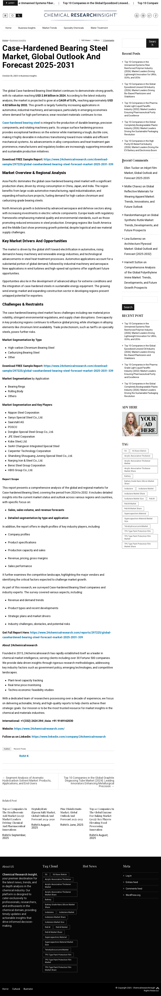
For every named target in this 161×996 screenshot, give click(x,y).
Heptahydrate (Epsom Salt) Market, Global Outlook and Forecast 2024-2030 (43, 814)
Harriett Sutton (133, 262)
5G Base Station (139, 451)
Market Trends (49, 28)
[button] (5, 15)
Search (152, 43)
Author (7, 749)
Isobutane (128, 489)
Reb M (152, 499)
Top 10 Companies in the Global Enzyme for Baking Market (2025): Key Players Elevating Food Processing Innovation (101, 819)
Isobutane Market (146, 489)
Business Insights (27, 28)
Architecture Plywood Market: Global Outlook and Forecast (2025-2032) (140, 249)
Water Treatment (99, 28)
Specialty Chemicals (74, 28)
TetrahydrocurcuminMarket (136, 526)
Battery (127, 476)
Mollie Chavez (133, 186)
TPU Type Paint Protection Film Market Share (137, 545)
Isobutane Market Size (134, 499)
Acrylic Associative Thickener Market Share (137, 469)
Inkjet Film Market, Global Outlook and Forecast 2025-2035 (140, 173)
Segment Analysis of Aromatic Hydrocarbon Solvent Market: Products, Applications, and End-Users (26, 780)
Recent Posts (20, 749)
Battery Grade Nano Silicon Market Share (139, 482)
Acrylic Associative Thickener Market (137, 462)
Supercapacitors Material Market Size (138, 520)
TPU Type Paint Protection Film (137, 531)
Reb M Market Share (133, 508)
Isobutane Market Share (134, 494)
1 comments (108, 40)
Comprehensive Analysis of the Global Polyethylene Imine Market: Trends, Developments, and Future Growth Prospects (140, 277)
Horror (5, 989)
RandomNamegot (135, 215)
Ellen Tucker (132, 167)
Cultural (16, 989)
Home (8, 28)
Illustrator (28, 989)
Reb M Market (130, 504)
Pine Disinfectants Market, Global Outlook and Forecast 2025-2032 (71, 814)
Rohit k (24, 756)
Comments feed (134, 888)
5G (125, 451)
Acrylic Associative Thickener (137, 456)
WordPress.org (133, 895)
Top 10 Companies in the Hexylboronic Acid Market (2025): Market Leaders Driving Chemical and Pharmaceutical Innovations (14, 819)
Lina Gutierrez (133, 238)
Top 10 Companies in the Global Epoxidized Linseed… (103, 3)
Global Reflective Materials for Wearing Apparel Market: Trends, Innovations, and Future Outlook (139, 196)
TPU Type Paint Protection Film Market (137, 537)
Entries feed (132, 882)
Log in (129, 875)
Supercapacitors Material (135, 514)
